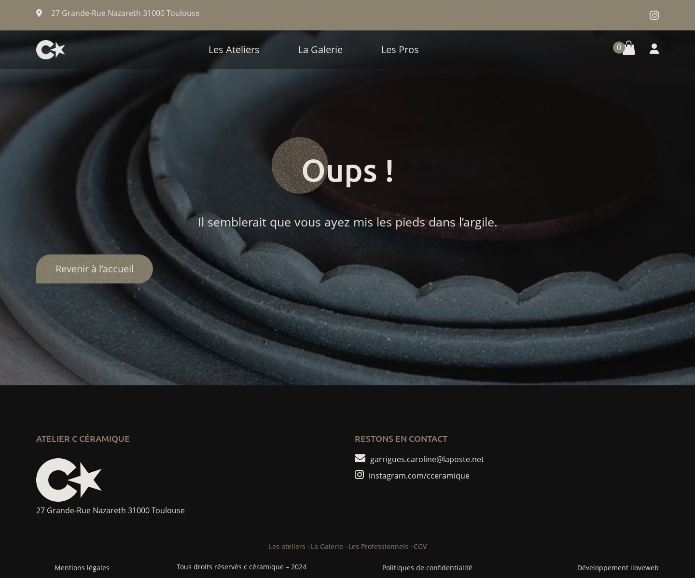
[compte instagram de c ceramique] (654, 15)
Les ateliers (287, 546)
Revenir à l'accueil (95, 268)
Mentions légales (82, 567)
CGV (420, 546)
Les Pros (400, 49)
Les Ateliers (234, 49)
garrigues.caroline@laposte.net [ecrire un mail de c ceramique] (427, 458)
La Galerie (320, 49)
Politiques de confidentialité (427, 567)
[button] (622, 49)
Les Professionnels (378, 546)
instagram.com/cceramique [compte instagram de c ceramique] (419, 475)
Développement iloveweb (618, 567)
